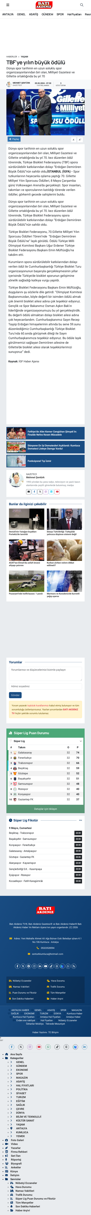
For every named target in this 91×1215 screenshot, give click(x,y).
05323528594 (47, 948)
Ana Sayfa (13, 1054)
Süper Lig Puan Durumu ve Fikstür (33, 1198)
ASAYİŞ (33, 14)
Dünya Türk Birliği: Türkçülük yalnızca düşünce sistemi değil (62, 532)
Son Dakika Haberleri (21, 998)
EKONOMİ (27, 1013)
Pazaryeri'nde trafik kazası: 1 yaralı (26, 593)
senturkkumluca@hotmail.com (47, 954)
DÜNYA (55, 1013)
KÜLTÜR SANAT (22, 1120)
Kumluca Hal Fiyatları (22, 1017)
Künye (11, 1171)
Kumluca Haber (72, 1013)
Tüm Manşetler (56, 992)
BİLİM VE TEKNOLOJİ (25, 1116)
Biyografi (13, 1163)
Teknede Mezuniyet (55, 1023)
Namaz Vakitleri (19, 986)
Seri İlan (13, 1155)
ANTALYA (8, 14)
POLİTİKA (19, 1089)
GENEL (21, 14)
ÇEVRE (17, 1108)
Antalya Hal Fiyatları (49, 1017)
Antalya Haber (71, 1017)
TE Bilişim (53, 1032)
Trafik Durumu (56, 986)
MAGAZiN (75, 1010)
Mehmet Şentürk (35, 477)
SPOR (60, 14)
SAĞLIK (13, 1013)
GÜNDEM (47, 14)
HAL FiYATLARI (22, 1085)
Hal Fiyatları (74, 14)
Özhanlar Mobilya (35, 1023)
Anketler (13, 1167)
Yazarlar (13, 1147)
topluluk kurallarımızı (38, 705)
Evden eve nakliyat (24, 1020)
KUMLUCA (19, 1132)
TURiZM (42, 1013)
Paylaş (14, 139)
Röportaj (13, 1159)
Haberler (11, 56)
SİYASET (18, 1093)
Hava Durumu (56, 980)
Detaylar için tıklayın (45, 808)
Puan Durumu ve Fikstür (23, 992)
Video (11, 1144)
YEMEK (17, 1136)
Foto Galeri (14, 1140)
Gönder (15, 695)
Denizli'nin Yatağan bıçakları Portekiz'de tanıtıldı (23, 532)
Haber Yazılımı (39, 1032)
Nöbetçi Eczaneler (20, 980)
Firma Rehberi (16, 1151)
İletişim (12, 1175)
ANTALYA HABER (18, 1010)
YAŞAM (24, 56)
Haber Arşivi (55, 998)
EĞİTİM (17, 1101)
